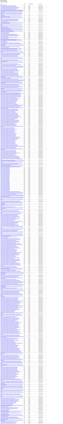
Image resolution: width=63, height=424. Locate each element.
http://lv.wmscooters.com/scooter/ (4, 413)
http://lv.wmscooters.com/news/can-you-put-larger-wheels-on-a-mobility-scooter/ (10, 399)
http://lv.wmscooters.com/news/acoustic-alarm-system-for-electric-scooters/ (9, 55)
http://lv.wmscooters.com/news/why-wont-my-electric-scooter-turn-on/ (8, 266)
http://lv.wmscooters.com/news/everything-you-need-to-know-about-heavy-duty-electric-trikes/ (11, 302)
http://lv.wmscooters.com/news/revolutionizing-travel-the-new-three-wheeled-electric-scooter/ (11, 293)
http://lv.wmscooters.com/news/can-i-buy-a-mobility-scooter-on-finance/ (9, 68)
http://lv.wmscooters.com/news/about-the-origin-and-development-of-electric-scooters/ (10, 54)
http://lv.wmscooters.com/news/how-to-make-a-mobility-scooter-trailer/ (9, 133)
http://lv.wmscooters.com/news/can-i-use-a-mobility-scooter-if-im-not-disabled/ (9, 340)
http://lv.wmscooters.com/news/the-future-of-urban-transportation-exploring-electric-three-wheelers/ (12, 290)
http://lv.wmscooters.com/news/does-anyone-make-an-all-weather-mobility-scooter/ (10, 309)
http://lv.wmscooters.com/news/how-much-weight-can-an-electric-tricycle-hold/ (10, 373)
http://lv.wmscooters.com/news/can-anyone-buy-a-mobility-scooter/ (8, 375)
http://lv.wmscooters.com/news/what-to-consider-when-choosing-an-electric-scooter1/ (10, 238)
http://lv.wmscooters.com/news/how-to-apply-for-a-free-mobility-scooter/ (9, 117)
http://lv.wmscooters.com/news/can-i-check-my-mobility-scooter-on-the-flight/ (9, 332)
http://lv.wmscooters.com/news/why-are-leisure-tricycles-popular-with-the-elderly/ (10, 257)
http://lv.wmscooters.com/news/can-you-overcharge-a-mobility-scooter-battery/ (10, 73)
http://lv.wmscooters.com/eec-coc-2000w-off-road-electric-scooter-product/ (9, 37)
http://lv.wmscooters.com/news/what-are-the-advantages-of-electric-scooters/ (9, 210)
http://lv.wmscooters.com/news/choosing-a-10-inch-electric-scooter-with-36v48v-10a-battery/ (11, 307)
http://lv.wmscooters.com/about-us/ (5, 21)
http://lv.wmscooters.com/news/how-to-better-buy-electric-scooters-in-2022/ (9, 118)
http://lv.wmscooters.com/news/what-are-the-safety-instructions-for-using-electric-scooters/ (11, 213)
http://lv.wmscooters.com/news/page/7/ (5, 179)
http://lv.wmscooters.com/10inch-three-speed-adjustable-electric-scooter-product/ (10, 7)
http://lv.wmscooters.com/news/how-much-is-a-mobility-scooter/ (8, 111)
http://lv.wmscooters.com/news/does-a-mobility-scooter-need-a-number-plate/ (9, 355)
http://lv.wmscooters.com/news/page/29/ (5, 190)
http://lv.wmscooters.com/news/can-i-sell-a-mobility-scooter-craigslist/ (8, 328)
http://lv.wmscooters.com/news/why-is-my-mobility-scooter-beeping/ (8, 261)
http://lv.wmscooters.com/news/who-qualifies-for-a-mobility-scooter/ (8, 256)
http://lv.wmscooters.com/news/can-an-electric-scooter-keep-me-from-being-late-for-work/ (11, 64)
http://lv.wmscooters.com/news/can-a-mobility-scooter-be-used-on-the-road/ (9, 63)
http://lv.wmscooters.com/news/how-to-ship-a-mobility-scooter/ (8, 143)
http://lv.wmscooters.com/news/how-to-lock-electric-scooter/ (7, 132)
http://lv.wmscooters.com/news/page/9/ (5, 181)
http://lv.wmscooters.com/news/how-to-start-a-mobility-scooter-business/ (9, 144)
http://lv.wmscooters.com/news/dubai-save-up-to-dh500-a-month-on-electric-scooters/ (10, 81)
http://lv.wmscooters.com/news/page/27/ (5, 189)
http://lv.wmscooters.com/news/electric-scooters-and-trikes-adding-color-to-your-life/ (10, 85)
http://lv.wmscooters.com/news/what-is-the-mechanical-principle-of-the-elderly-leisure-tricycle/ (11, 229)
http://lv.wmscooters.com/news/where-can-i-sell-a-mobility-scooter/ (8, 245)
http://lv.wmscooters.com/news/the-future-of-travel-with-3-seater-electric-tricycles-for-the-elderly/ (12, 282)
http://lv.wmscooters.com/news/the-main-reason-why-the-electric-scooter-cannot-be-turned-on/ (11, 201)
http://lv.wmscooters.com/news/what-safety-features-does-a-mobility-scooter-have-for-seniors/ (11, 386)
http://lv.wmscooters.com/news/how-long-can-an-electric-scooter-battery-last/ (9, 104)
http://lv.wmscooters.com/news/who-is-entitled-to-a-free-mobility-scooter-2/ (9, 316)
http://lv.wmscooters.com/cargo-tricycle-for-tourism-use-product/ (8, 422)
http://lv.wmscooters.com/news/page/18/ (5, 174)
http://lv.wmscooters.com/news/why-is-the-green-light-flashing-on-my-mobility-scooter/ (10, 263)
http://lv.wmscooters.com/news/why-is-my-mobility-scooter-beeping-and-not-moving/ (10, 260)
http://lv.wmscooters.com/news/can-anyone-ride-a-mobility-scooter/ (8, 65)
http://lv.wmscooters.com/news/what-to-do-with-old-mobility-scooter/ (8, 240)
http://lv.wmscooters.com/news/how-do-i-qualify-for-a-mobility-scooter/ (9, 97)
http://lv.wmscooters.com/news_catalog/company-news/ (7, 403)
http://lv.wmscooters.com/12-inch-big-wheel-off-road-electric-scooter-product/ (9, 8)
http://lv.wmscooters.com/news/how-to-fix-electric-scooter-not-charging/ (9, 129)
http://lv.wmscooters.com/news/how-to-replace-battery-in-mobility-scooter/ (9, 138)
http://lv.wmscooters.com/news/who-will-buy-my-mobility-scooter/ (8, 342)
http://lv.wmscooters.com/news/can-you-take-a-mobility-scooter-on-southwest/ (9, 321)
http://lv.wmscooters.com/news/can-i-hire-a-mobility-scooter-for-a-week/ (9, 369)
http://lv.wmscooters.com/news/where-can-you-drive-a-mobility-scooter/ (9, 246)
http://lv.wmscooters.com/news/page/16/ (5, 172)
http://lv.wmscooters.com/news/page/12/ (5, 169)
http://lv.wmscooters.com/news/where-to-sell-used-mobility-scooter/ (8, 251)
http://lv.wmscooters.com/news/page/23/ (5, 185)
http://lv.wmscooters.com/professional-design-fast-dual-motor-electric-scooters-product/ (11, 412)
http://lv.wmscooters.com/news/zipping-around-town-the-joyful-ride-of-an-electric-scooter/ (11, 269)
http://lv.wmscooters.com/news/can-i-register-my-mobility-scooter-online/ (9, 368)
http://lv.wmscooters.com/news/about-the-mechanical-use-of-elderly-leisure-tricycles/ (10, 53)
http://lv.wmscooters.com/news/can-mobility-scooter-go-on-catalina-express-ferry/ (10, 323)
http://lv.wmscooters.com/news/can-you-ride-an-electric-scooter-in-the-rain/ (9, 74)
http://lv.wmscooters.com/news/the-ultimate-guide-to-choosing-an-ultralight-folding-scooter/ (11, 358)
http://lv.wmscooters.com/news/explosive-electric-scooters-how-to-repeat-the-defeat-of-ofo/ (11, 89)
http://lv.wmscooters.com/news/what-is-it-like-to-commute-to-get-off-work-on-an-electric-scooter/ (12, 221)
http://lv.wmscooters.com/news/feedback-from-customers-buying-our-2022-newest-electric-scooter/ (12, 90)
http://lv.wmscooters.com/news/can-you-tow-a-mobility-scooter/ (8, 398)
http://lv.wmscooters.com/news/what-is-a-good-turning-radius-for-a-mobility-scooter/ (10, 218)
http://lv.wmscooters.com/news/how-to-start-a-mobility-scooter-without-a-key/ (9, 145)
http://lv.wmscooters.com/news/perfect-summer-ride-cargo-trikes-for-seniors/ (9, 298)
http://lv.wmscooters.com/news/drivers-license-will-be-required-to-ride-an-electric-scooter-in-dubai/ (12, 80)
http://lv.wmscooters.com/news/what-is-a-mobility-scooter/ (7, 220)
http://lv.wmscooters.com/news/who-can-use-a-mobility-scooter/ (8, 255)
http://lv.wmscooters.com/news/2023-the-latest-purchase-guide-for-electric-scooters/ (10, 46)
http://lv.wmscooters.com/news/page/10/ (5, 167)
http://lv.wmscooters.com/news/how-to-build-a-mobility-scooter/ (8, 119)
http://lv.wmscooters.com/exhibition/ (5, 38)
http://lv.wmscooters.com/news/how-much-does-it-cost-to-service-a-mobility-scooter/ (10, 348)
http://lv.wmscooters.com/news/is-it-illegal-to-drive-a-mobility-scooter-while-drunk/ (10, 156)
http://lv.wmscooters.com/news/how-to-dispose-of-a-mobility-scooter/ (8, 125)
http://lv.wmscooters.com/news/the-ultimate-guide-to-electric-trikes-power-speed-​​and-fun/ (11, 351)
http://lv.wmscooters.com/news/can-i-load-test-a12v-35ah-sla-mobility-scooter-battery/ (10, 326)
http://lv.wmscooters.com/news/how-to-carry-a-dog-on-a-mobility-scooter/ (9, 347)
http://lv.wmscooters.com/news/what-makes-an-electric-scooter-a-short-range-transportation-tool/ (12, 234)
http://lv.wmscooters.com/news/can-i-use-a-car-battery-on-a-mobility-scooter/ (9, 72)
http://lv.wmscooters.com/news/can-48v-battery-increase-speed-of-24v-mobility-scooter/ (11, 331)
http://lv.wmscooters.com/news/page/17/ (5, 173)
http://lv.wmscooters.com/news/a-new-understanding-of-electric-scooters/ (9, 50)
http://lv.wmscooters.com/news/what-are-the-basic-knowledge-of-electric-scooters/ (10, 211)
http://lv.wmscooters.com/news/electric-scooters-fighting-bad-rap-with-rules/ (9, 87)
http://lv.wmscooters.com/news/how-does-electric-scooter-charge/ (8, 101)
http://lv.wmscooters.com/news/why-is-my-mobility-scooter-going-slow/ (9, 262)
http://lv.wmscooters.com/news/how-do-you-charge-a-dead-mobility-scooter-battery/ (10, 98)
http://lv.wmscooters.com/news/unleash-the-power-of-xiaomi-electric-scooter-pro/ (10, 297)
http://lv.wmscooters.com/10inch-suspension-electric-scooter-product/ (8, 6)
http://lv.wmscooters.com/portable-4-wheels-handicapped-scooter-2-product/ (9, 407)
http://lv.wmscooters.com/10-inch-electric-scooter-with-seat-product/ (8, 5)
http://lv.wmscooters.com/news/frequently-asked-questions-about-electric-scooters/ (10, 92)
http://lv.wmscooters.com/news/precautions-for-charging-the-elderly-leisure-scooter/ (10, 191)
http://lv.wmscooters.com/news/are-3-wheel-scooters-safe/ (7, 339)
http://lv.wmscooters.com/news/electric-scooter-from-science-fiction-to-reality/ (9, 84)
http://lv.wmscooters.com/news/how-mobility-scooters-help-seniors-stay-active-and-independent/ (12, 385)
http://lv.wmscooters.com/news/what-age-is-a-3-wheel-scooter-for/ (8, 317)
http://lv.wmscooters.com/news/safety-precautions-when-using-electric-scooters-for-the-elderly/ (11, 397)
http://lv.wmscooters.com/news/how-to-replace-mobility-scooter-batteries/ (9, 139)
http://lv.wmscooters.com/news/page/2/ (5, 175)
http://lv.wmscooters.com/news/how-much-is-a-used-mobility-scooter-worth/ (9, 113)
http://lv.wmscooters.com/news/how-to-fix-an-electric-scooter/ (8, 128)
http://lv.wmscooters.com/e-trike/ (4, 36)
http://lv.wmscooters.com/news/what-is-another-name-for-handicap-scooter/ (9, 308)
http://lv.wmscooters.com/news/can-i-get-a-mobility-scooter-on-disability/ (9, 69)
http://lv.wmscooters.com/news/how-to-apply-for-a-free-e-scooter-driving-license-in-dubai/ (11, 116)
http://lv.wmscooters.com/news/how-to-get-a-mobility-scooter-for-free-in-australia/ (10, 345)
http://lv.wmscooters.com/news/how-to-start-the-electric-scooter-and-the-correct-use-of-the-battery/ (12, 146)
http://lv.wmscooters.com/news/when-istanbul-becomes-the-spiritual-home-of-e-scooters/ (11, 243)
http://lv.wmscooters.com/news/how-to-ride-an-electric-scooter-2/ (8, 140)
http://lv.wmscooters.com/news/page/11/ (5, 168)
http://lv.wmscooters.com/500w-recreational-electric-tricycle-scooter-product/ (9, 20)
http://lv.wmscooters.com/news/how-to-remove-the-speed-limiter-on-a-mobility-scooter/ (10, 137)
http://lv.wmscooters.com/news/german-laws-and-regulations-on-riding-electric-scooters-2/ (11, 95)
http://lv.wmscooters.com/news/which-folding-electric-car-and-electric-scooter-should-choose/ (11, 252)
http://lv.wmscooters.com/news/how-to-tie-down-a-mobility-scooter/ (8, 150)
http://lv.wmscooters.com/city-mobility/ (5, 32)
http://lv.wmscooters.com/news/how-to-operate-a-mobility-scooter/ (8, 135)
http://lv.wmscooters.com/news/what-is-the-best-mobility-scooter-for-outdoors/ (9, 224)
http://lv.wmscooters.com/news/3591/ (5, 47)
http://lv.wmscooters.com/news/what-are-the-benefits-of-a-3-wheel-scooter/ (9, 370)
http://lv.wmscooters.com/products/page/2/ (5, 409)
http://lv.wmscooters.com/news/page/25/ (5, 186)
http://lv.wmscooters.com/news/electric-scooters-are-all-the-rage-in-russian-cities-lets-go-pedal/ (11, 86)
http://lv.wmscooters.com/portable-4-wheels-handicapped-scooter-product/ (9, 408)
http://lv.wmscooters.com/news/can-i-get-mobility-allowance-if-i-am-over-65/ (9, 306)
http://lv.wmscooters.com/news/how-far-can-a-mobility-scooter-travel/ (8, 102)
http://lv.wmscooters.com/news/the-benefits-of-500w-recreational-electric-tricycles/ (10, 301)
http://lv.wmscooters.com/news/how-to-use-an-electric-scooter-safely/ (8, 153)
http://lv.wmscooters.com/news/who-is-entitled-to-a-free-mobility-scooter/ (9, 374)
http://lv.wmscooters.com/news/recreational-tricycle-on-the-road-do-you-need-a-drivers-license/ (11, 192)
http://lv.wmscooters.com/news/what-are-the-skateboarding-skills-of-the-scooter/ (10, 214)
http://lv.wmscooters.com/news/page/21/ (5, 184)
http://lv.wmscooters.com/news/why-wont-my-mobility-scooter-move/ (8, 402)
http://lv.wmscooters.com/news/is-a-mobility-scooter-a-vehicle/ (8, 154)
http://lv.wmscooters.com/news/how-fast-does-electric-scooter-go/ (8, 103)
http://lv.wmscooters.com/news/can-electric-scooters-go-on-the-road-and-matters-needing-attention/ (12, 66)
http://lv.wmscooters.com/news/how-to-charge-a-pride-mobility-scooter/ (9, 122)
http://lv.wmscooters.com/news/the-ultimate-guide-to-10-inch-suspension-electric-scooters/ (11, 350)
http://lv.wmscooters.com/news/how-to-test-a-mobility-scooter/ (8, 341)
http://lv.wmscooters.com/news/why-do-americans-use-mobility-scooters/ (9, 346)
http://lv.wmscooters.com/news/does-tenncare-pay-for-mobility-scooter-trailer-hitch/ (10, 303)
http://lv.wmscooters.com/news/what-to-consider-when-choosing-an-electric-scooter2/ (10, 239)
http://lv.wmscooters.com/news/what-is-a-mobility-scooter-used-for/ (8, 219)
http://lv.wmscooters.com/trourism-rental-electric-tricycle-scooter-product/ (9, 421)
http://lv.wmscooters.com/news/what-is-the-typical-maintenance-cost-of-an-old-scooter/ (10, 271)
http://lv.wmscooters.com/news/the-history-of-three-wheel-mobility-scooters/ (9, 283)
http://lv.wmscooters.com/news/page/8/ (5, 180)
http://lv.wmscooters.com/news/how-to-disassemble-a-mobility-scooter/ (9, 124)
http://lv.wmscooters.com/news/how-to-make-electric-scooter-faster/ (8, 134)
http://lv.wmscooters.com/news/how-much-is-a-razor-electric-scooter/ (8, 112)
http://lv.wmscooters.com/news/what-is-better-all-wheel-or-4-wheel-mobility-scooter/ (10, 335)
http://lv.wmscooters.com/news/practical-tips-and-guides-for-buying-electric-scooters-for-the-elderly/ (12, 390)
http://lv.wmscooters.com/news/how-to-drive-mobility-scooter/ (8, 127)
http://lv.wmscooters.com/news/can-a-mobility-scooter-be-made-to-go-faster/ (9, 376)
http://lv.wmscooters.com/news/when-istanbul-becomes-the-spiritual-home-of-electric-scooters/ (11, 244)
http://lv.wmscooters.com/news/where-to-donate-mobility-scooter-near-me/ (9, 250)
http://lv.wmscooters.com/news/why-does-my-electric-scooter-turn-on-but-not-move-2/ (10, 371)
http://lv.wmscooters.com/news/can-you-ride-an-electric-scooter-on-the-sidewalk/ (10, 75)
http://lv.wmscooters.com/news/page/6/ (5, 178)
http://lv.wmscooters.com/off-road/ (4, 406)
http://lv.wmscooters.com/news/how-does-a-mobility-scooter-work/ (8, 320)
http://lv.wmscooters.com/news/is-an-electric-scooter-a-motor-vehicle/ (8, 155)
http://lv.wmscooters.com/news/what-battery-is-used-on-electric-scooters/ (9, 215)
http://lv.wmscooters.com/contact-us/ (5, 33)
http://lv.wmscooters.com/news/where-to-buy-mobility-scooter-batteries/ (9, 249)
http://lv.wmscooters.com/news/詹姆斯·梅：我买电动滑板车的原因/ (8, 270)
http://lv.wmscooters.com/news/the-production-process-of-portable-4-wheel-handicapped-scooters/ (12, 284)
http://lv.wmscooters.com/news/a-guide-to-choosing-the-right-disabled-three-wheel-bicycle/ (11, 49)
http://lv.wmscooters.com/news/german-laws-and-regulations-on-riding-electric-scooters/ (11, 96)
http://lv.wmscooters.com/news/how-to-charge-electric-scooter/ (8, 123)
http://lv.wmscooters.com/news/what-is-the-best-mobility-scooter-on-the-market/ (10, 225)
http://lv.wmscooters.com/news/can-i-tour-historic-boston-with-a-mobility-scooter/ (10, 327)
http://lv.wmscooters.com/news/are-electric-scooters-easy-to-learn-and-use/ (9, 56)
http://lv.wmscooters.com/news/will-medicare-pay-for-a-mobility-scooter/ (9, 267)
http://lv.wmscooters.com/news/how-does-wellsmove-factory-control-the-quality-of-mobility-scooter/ (12, 281)
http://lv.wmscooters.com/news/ (4, 237)
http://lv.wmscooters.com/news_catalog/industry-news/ (7, 404)
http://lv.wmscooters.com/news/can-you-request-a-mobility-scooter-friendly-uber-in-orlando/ (11, 322)
